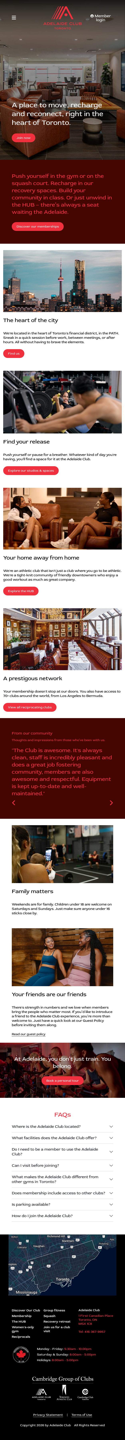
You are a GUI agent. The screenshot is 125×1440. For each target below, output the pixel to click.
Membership (22, 1316)
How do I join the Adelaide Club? (42, 1215)
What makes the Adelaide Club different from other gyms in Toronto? (55, 1179)
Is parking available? (31, 1204)
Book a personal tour (62, 1081)
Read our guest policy (29, 1034)
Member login (100, 17)
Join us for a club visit (57, 1329)
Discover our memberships (38, 227)
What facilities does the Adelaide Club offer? (54, 1137)
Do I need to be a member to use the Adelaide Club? (55, 1152)
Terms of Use (81, 1415)
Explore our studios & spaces (31, 471)
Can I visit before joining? (35, 1165)
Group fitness (54, 1310)
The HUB (19, 1322)
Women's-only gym (23, 1329)
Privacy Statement (48, 1415)
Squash (50, 1316)
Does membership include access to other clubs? (58, 1193)
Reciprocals (21, 1337)
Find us (14, 354)
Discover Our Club (26, 1310)
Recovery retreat (57, 1322)
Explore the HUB (21, 591)
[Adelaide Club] (62, 18)
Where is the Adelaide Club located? (46, 1126)
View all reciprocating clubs (30, 707)
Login (3, 1437)
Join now (24, 138)
